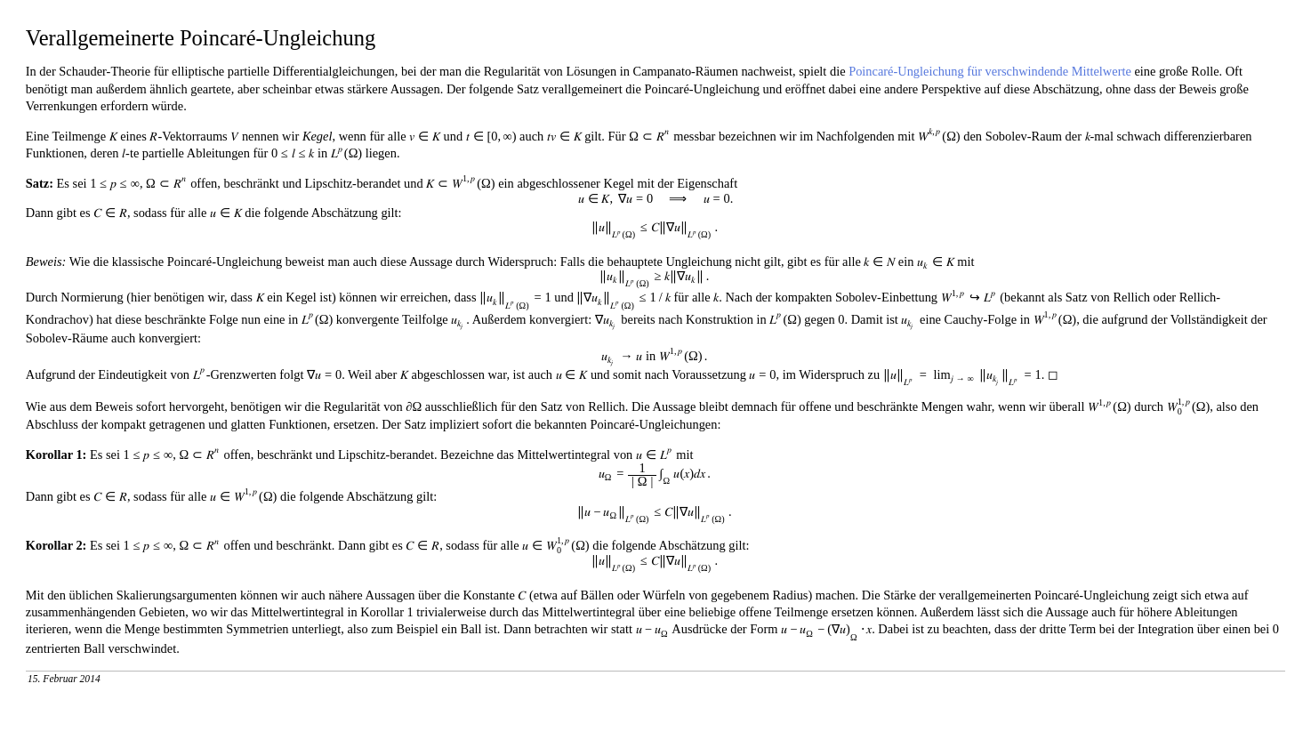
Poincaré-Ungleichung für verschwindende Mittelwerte (990, 71)
